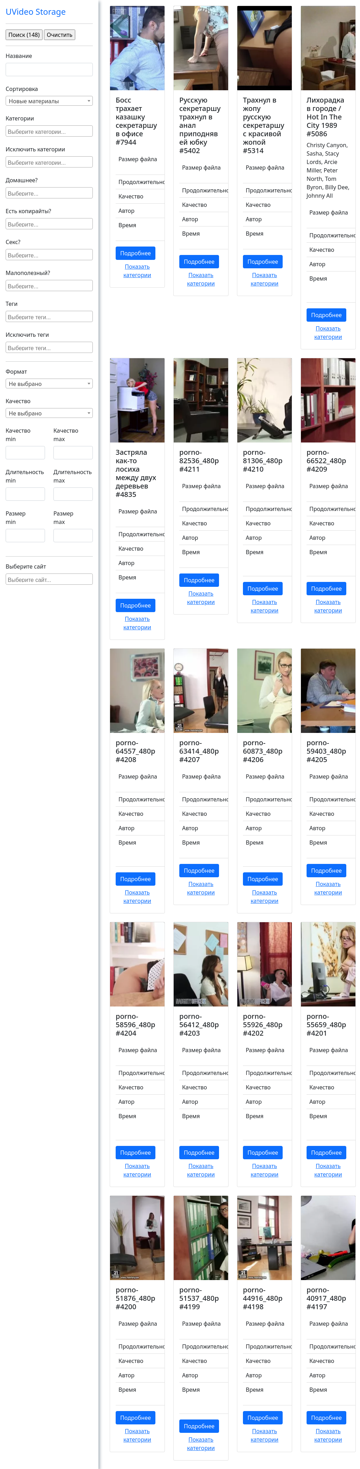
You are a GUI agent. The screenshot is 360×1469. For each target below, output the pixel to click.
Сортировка (22, 89)
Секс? (13, 242)
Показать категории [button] (137, 271)
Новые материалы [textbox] (34, 101)
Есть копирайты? (28, 211)
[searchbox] (50, 131)
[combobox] (49, 101)
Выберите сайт (26, 566)
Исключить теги (27, 335)
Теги (12, 304)
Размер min (16, 518)
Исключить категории (35, 149)
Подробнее (135, 253)
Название (19, 56)
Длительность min (25, 476)
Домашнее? (22, 180)
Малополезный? (28, 273)
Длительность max (72, 476)
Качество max (65, 435)
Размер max (63, 518)
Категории (20, 118)
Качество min (18, 435)
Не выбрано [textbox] (25, 384)
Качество (18, 401)
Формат (16, 371)
